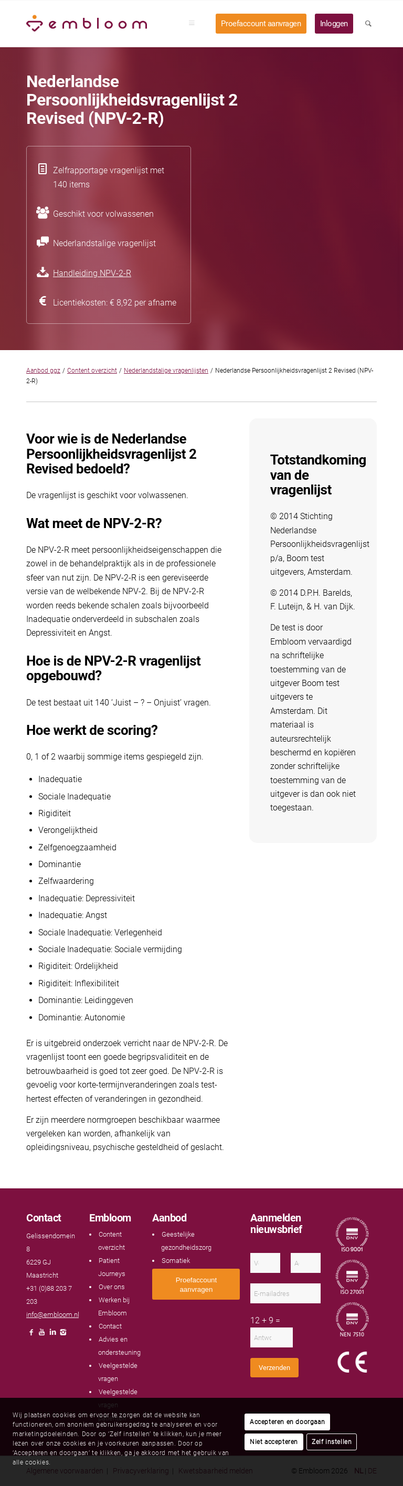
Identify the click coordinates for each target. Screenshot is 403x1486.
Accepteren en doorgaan (287, 1422)
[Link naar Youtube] (42, 1335)
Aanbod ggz (43, 370)
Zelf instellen (332, 1442)
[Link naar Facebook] (31, 1335)
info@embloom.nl (52, 1315)
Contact (110, 1326)
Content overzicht (92, 370)
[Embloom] (86, 24)
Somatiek (176, 1260)
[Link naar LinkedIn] (52, 1335)
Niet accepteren (274, 1442)
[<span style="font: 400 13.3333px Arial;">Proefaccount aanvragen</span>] (196, 1284)
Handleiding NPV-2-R (92, 273)
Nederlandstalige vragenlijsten (166, 370)
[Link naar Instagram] (63, 1335)
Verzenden (274, 1368)
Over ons (112, 1287)
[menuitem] (195, 24)
